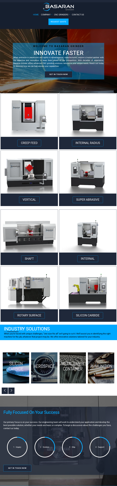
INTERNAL (88, 259)
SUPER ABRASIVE (87, 200)
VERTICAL (29, 200)
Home (36, 14)
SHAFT (29, 259)
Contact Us (78, 14)
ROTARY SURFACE (29, 315)
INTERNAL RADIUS (88, 143)
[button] (5, 391)
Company (47, 14)
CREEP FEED (29, 143)
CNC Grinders (62, 14)
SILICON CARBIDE (88, 315)
